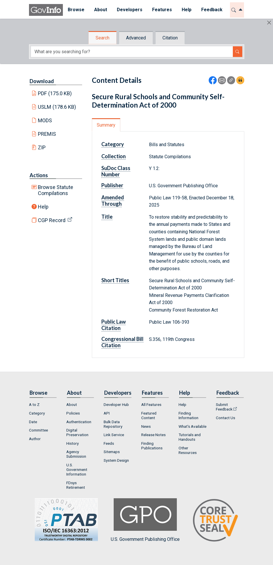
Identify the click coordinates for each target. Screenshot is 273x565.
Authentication (78, 421)
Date (33, 421)
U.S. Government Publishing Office (145, 520)
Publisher (112, 185)
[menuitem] (76, 10)
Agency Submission (76, 454)
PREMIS (47, 134)
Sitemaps (112, 451)
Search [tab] (102, 38)
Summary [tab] (106, 125)
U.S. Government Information (76, 469)
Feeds (109, 443)
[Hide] (269, 22)
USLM (57, 107)
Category (112, 144)
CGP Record (51, 220)
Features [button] (162, 9)
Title (107, 216)
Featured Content (148, 415)
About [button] (100, 9)
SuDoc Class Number (115, 171)
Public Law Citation (113, 324)
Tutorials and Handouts (190, 437)
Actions (39, 175)
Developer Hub (116, 404)
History (72, 443)
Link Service (114, 434)
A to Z (34, 404)
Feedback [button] (211, 9)
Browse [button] (76, 9)
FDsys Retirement (75, 485)
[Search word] (132, 51)
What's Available (192, 426)
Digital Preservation (77, 432)
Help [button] (186, 9)
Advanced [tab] (136, 38)
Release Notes (153, 434)
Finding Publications (151, 445)
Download (42, 81)
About (71, 404)
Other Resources (188, 450)
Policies (73, 413)
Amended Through (112, 200)
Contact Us (225, 417)
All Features (151, 404)
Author (35, 438)
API (107, 413)
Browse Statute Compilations (55, 190)
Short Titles (115, 280)
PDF (55, 93)
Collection (113, 156)
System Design (116, 460)
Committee (38, 430)
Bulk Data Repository (113, 424)
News (146, 426)
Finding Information (188, 415)
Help (43, 207)
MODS (45, 120)
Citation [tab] (170, 38)
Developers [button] (129, 9)
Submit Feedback (224, 406)
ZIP (42, 147)
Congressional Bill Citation (122, 342)
